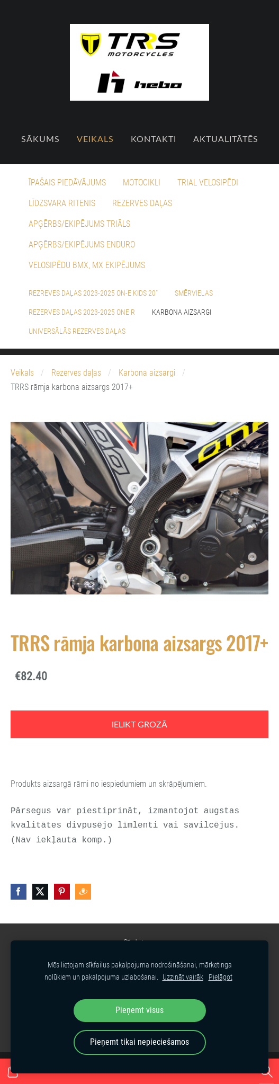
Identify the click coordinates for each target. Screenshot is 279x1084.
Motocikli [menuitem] (141, 182)
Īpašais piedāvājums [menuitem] (67, 182)
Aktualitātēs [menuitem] (225, 139)
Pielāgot (220, 977)
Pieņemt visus (139, 1010)
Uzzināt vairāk (183, 977)
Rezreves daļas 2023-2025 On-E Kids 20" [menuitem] (93, 293)
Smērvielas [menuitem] (194, 293)
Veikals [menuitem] (95, 139)
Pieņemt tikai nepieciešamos (139, 1042)
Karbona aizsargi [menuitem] (181, 312)
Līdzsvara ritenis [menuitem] (62, 203)
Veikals (22, 373)
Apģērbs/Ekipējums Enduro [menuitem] (82, 244)
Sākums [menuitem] (40, 139)
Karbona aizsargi (147, 373)
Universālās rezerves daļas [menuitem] (77, 331)
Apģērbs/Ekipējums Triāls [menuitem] (79, 224)
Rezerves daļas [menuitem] (142, 203)
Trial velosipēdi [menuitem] (207, 182)
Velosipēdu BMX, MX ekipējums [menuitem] (87, 265)
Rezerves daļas (76, 373)
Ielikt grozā (139, 724)
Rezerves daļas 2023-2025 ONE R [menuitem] (82, 312)
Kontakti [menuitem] (153, 139)
